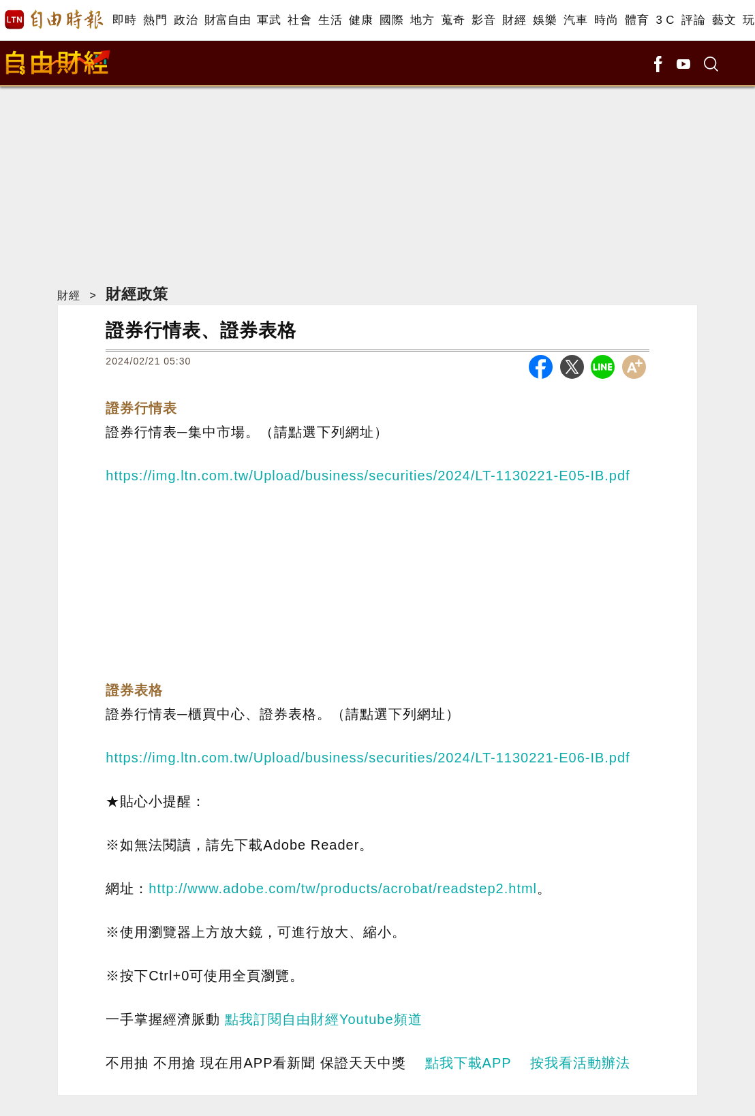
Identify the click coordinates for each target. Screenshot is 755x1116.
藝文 (724, 20)
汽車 (575, 20)
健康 (361, 20)
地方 (422, 20)
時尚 (606, 20)
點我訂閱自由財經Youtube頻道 (323, 1019)
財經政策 (137, 294)
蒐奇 (453, 20)
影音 (483, 20)
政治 (186, 20)
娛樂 (545, 20)
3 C (665, 20)
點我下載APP (468, 1062)
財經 (514, 20)
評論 (693, 20)
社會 (299, 20)
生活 (330, 20)
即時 (124, 20)
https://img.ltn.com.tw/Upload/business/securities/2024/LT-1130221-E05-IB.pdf (368, 475)
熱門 (155, 20)
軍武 (269, 20)
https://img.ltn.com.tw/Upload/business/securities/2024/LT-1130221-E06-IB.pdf (368, 757)
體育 (637, 20)
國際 (391, 20)
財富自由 (227, 20)
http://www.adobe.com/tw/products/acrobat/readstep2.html (343, 888)
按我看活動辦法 (580, 1062)
